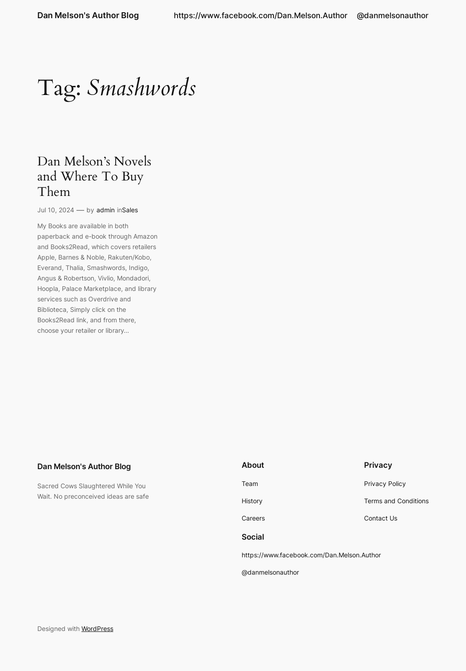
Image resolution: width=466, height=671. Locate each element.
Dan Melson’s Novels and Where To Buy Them (94, 176)
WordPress (97, 628)
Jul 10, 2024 (55, 210)
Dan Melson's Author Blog (88, 15)
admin (105, 210)
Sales (130, 210)
